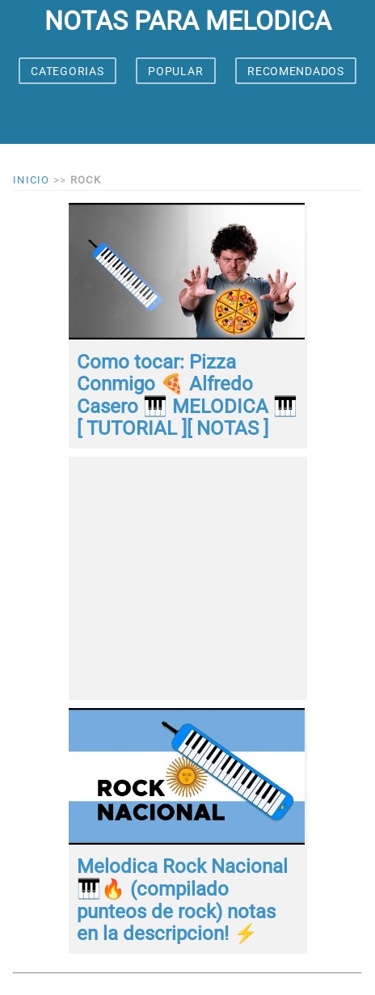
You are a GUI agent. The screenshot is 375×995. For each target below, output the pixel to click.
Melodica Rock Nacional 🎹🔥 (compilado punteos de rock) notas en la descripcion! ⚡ (182, 900)
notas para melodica (187, 21)
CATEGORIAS (67, 71)
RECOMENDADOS (295, 71)
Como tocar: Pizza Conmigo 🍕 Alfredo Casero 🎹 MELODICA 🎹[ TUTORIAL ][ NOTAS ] (187, 396)
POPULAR (175, 71)
